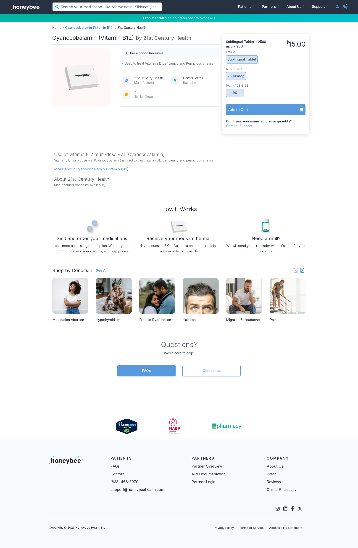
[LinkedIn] (285, 508)
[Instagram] (278, 508)
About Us (275, 466)
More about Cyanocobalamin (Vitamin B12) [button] (91, 169)
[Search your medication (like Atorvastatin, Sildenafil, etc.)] (111, 7)
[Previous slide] (295, 270)
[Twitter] (300, 508)
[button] (246, 7)
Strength (235, 69)
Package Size (237, 85)
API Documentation (209, 474)
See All (101, 270)
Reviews (274, 481)
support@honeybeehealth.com (137, 489)
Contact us (212, 370)
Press (271, 474)
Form (230, 52)
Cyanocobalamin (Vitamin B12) (89, 27)
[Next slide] (302, 270)
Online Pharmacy (282, 489)
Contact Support (239, 126)
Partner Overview (207, 466)
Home (56, 27)
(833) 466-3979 (124, 481)
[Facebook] (292, 508)
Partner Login (203, 481)
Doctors (117, 474)
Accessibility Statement (285, 527)
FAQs (146, 370)
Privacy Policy (224, 527)
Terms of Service (251, 527)
